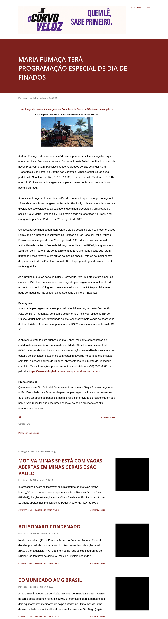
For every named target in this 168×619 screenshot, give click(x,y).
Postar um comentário (28, 433)
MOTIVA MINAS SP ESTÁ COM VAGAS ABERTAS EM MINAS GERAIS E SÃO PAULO (60, 467)
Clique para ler (98, 510)
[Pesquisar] (136, 7)
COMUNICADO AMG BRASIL (50, 580)
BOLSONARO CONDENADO (49, 526)
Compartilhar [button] (108, 417)
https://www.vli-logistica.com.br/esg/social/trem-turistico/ (64, 371)
